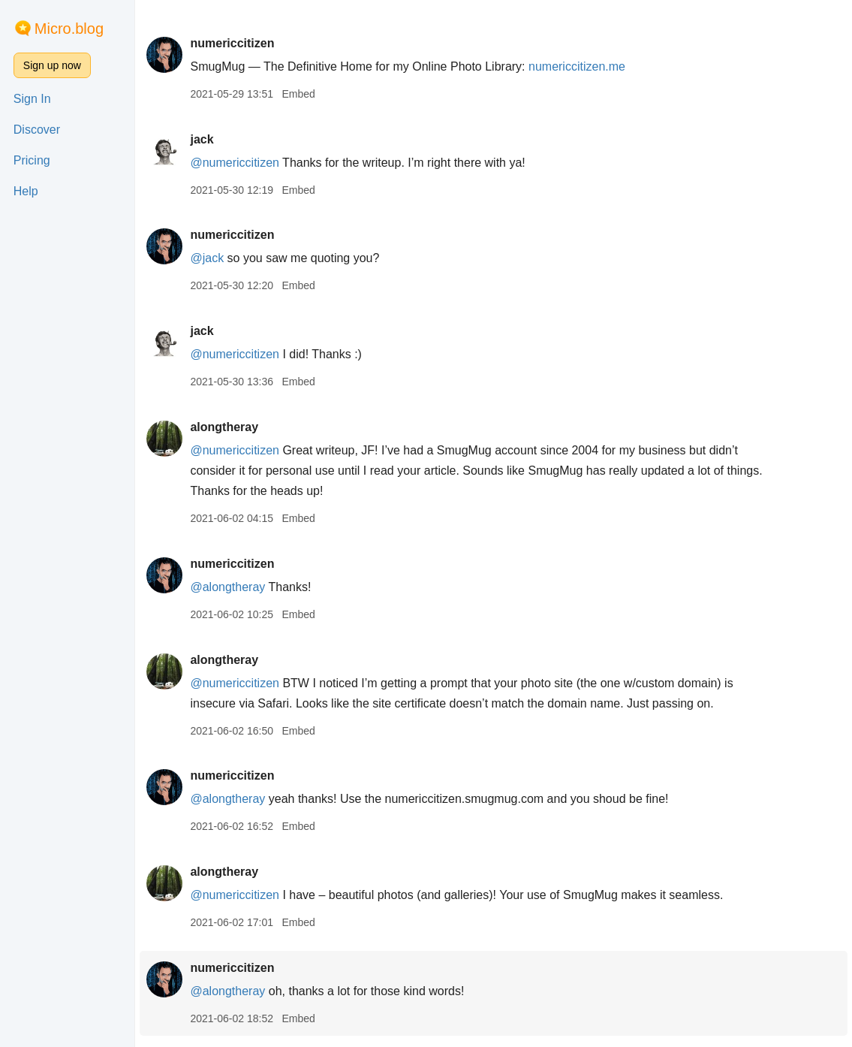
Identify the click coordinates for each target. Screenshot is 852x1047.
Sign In (32, 98)
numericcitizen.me (576, 66)
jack (201, 139)
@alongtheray (227, 587)
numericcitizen (232, 43)
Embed (298, 94)
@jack (207, 258)
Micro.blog (69, 28)
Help (26, 191)
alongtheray (224, 427)
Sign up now (52, 65)
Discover (37, 129)
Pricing (32, 160)
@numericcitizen (234, 162)
